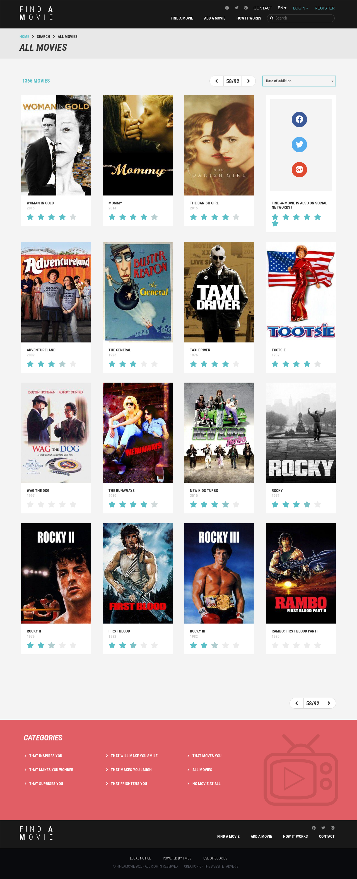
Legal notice (140, 858)
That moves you (206, 756)
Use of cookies (215, 858)
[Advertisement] (178, 676)
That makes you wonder (51, 769)
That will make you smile (134, 756)
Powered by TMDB (177, 858)
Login (300, 8)
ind (38, 13)
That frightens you (129, 783)
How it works (249, 18)
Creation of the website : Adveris (211, 866)
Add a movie (214, 18)
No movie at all (206, 783)
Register (325, 8)
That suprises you (46, 783)
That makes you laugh (131, 769)
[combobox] (299, 81)
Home (24, 36)
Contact (263, 8)
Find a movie (182, 18)
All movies (202, 769)
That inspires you (45, 756)
